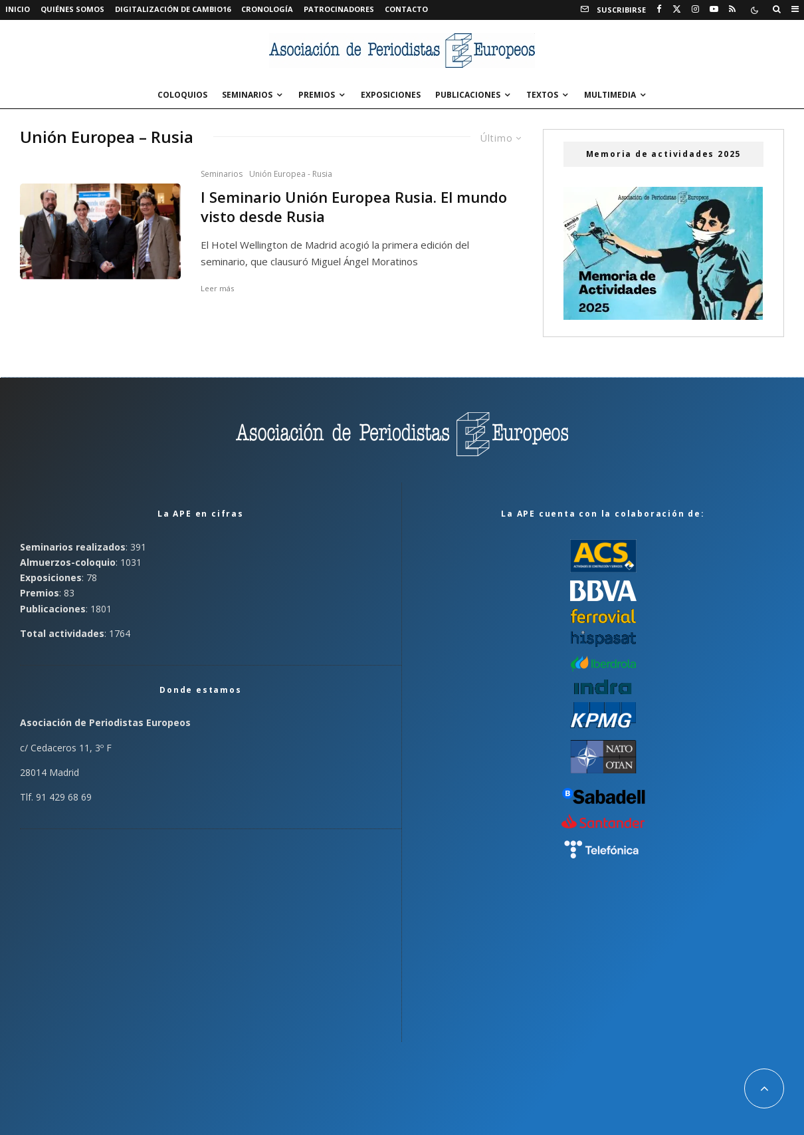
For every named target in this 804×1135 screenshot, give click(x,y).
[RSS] (732, 9)
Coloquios (182, 94)
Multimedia (610, 94)
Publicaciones (467, 94)
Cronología (267, 9)
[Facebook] (659, 9)
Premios (316, 94)
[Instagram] (695, 9)
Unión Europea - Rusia (290, 174)
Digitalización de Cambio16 (173, 9)
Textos (542, 94)
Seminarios (247, 94)
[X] (676, 9)
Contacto (406, 9)
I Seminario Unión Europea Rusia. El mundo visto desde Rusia (354, 207)
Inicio (17, 9)
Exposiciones (391, 94)
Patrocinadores (339, 9)
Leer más (217, 288)
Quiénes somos (72, 9)
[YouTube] (714, 9)
